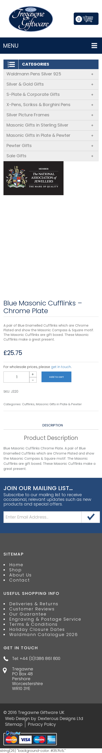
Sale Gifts (50, 156)
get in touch (61, 367)
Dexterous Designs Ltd (60, 718)
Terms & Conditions (33, 624)
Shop (15, 569)
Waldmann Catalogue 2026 (43, 634)
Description (52, 425)
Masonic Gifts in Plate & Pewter (50, 135)
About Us (20, 575)
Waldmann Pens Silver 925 (50, 74)
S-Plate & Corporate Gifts (50, 94)
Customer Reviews (32, 609)
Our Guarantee (28, 614)
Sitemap (13, 724)
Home (16, 564)
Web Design (17, 718)
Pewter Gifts (50, 145)
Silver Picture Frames (50, 115)
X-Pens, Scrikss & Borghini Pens (50, 104)
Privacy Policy (42, 724)
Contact (19, 580)
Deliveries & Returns (33, 603)
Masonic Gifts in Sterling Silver (50, 125)
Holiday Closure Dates (37, 629)
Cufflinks (28, 404)
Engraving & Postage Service (45, 619)
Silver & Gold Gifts (50, 84)
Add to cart (56, 377)
